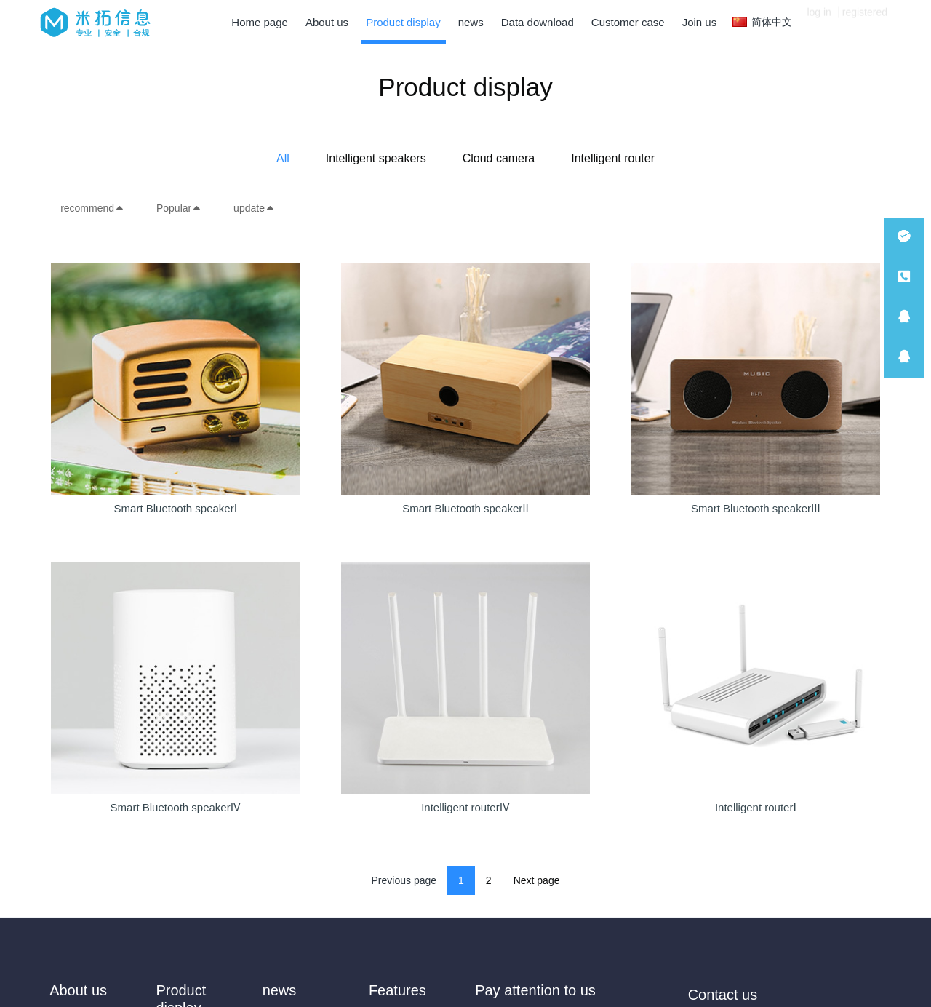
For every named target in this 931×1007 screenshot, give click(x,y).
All (282, 158)
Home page (259, 22)
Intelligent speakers (376, 158)
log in (819, 22)
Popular (178, 208)
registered (864, 22)
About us (78, 990)
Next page (537, 880)
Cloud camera (499, 158)
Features (397, 990)
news (280, 990)
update (254, 208)
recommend (92, 208)
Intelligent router (613, 158)
